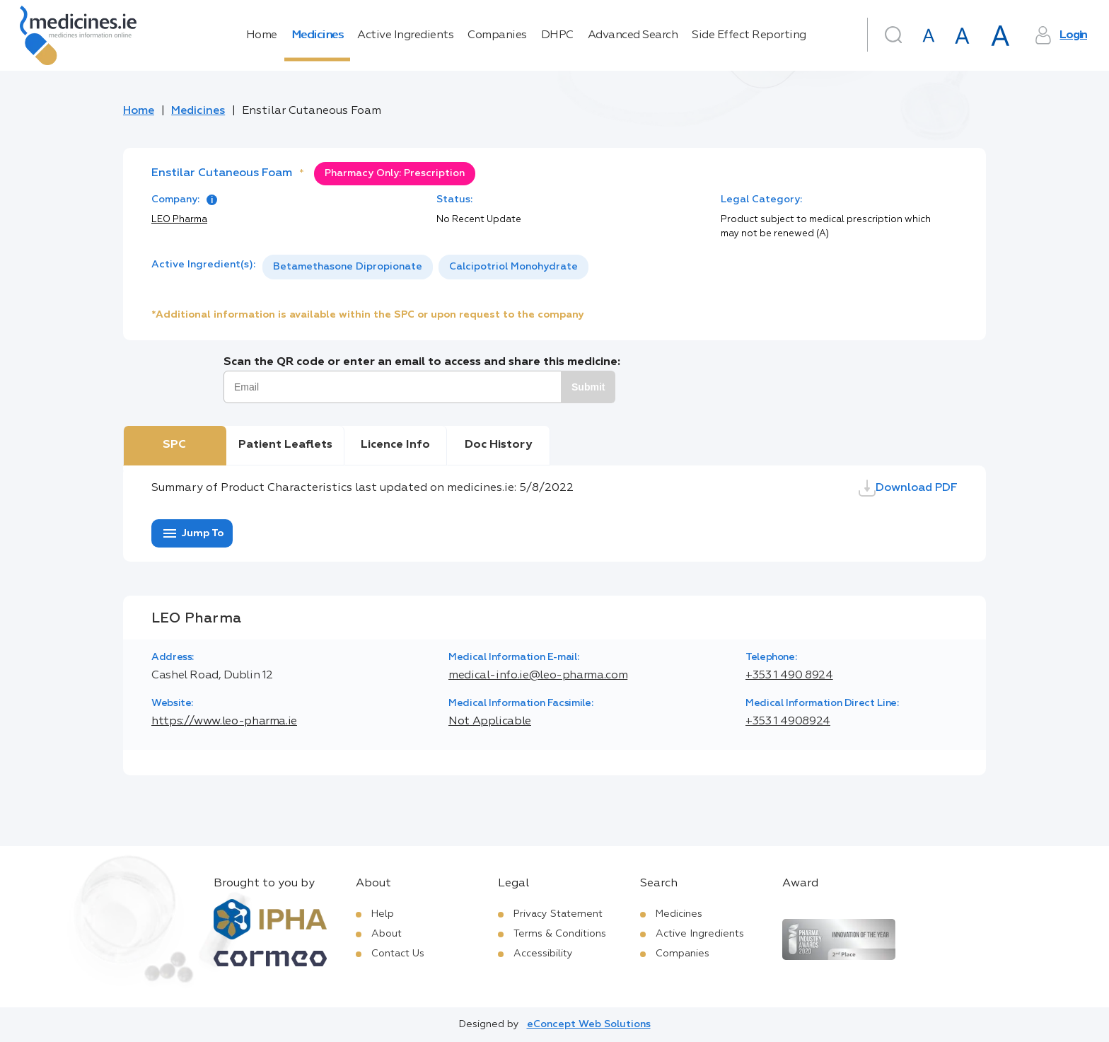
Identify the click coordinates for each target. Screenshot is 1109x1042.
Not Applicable (489, 721)
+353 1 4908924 (787, 721)
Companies (497, 35)
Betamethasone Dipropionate (347, 267)
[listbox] (425, 267)
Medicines (317, 35)
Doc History (498, 445)
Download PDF (908, 488)
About (386, 934)
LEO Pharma (179, 219)
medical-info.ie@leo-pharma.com (537, 675)
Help (382, 914)
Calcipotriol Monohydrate (513, 267)
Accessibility (543, 954)
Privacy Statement (558, 914)
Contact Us (397, 954)
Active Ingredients (405, 35)
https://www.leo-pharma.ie (224, 721)
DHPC (557, 35)
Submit (588, 387)
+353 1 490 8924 (789, 675)
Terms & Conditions (559, 934)
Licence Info (395, 445)
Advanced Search (633, 35)
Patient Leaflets (285, 445)
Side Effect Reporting (749, 35)
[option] (347, 267)
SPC (174, 445)
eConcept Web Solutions (589, 1024)
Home (261, 35)
